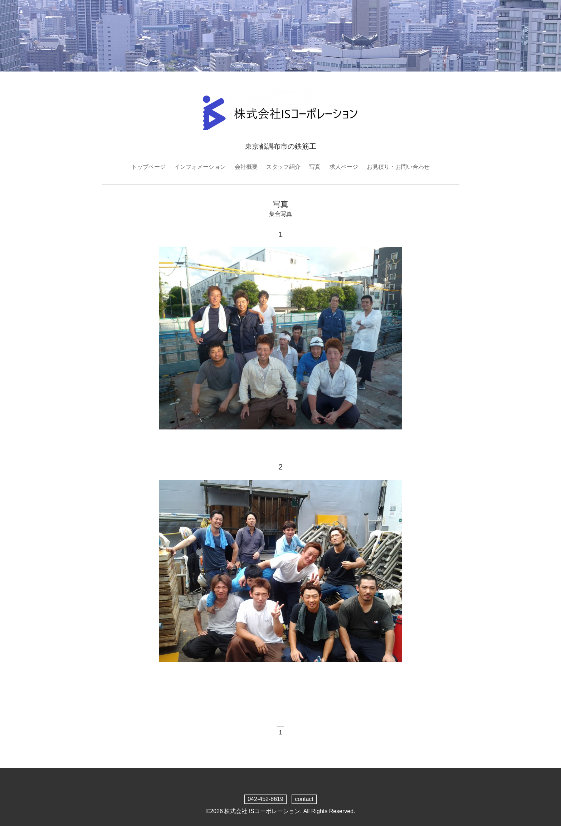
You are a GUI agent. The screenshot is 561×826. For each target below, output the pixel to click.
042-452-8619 (265, 799)
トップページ (148, 167)
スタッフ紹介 (283, 167)
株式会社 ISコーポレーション (262, 811)
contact (304, 799)
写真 (315, 167)
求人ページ (344, 167)
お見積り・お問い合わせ (398, 167)
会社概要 (246, 167)
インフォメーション (200, 167)
